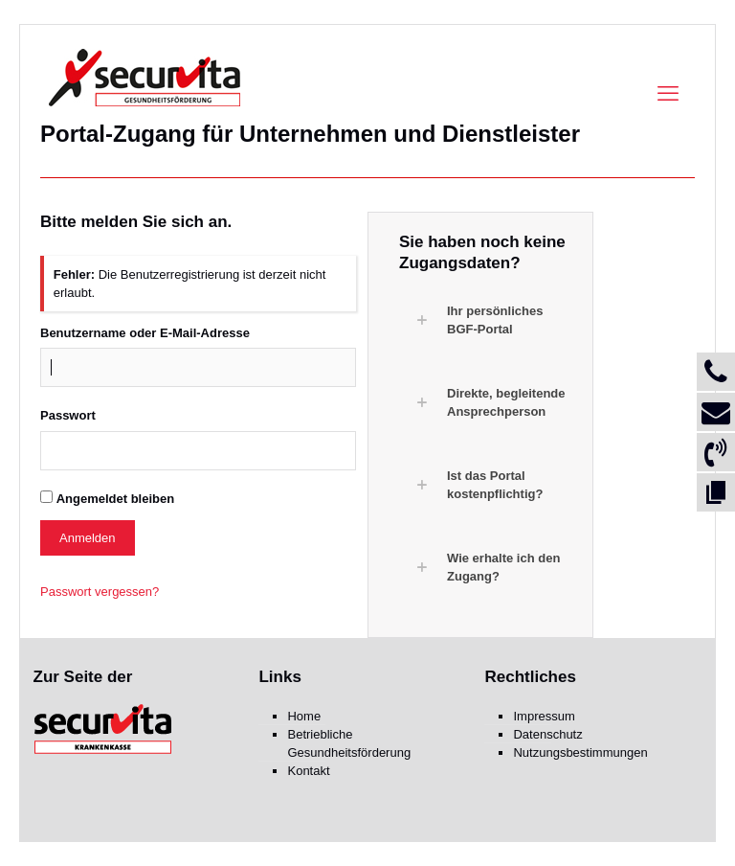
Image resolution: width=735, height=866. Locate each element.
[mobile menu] (668, 94)
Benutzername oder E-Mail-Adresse (145, 333)
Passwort (68, 415)
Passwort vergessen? (99, 591)
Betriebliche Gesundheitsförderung (349, 743)
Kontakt (308, 770)
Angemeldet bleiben (115, 498)
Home (304, 716)
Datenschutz (547, 734)
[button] (490, 320)
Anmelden (87, 538)
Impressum (543, 716)
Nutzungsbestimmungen (580, 752)
